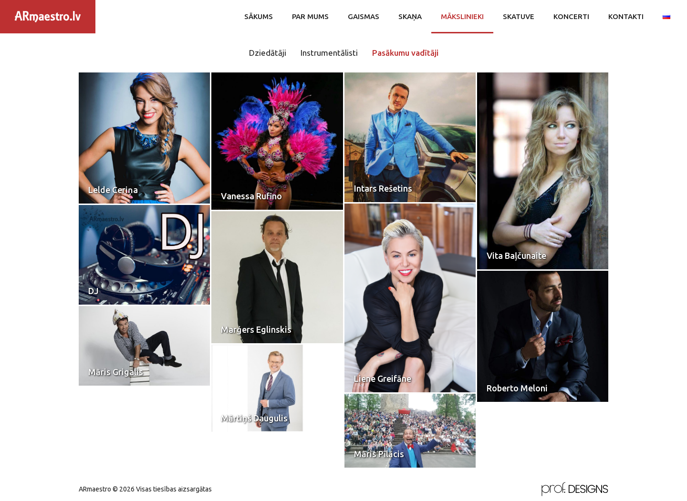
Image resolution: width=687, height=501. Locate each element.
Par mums (310, 16)
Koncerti (571, 16)
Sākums (258, 16)
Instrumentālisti (329, 52)
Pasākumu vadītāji (405, 52)
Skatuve (518, 16)
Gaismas (363, 16)
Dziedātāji (267, 52)
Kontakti (626, 16)
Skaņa (410, 16)
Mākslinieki (462, 16)
